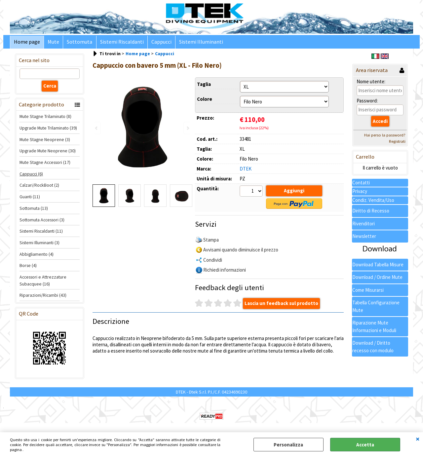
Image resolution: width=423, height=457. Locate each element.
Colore (204, 100)
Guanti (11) (29, 198)
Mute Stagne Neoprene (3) (44, 141)
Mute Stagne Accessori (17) (44, 164)
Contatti (361, 184)
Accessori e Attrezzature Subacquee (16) (42, 281)
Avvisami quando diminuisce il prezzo (240, 251)
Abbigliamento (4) (36, 255)
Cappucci (158, 43)
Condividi (212, 260)
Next (187, 128)
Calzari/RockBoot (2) (39, 187)
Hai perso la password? (384, 136)
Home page (27, 43)
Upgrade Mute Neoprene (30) (47, 152)
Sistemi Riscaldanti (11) (41, 233)
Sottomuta (78, 43)
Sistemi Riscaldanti (119, 43)
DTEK (245, 170)
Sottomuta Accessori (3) (41, 221)
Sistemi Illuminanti (197, 43)
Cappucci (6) (31, 175)
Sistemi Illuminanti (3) (39, 244)
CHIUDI (418, 439)
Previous (97, 128)
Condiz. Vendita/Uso (373, 201)
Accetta (365, 444)
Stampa (211, 240)
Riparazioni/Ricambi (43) (42, 297)
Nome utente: (371, 83)
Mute (52, 43)
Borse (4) (28, 267)
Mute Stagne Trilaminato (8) (45, 118)
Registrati (397, 142)
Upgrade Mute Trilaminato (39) (48, 129)
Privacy (359, 193)
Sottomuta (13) (33, 209)
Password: (367, 102)
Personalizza (288, 444)
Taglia (204, 85)
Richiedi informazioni (224, 271)
